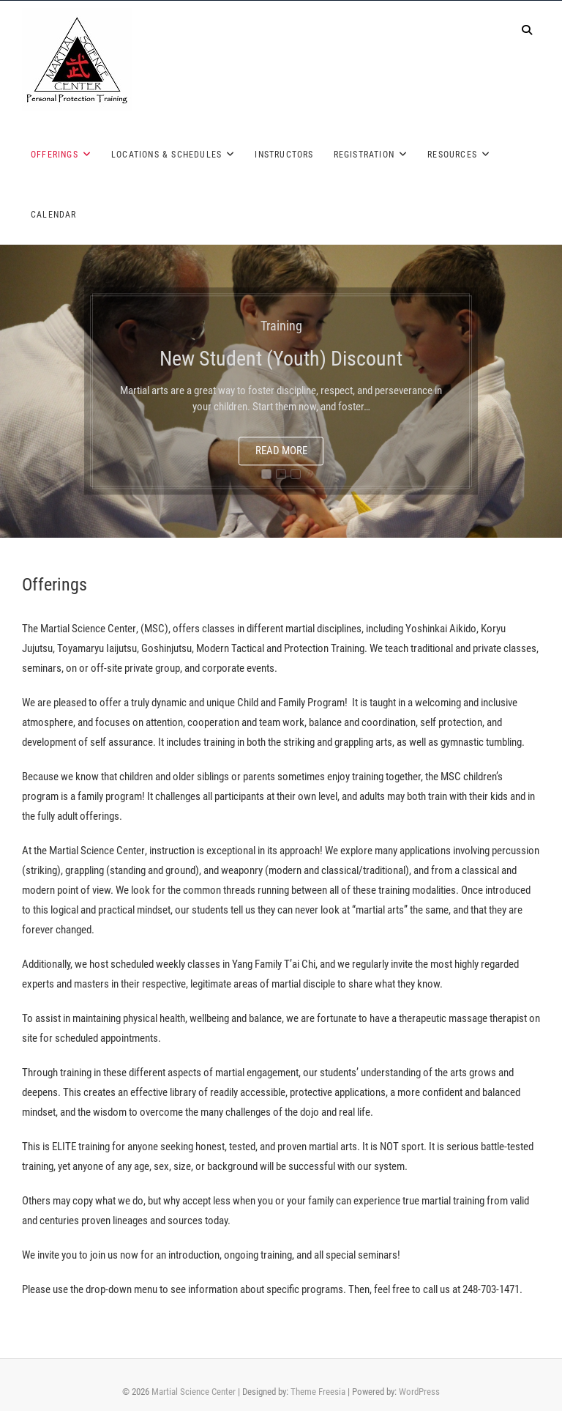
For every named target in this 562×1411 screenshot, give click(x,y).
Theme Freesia (318, 1391)
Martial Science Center (193, 1391)
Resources (452, 154)
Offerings (54, 154)
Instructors (284, 154)
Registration (364, 154)
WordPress (419, 1391)
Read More (281, 451)
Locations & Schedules (166, 154)
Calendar (54, 215)
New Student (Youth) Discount (281, 359)
